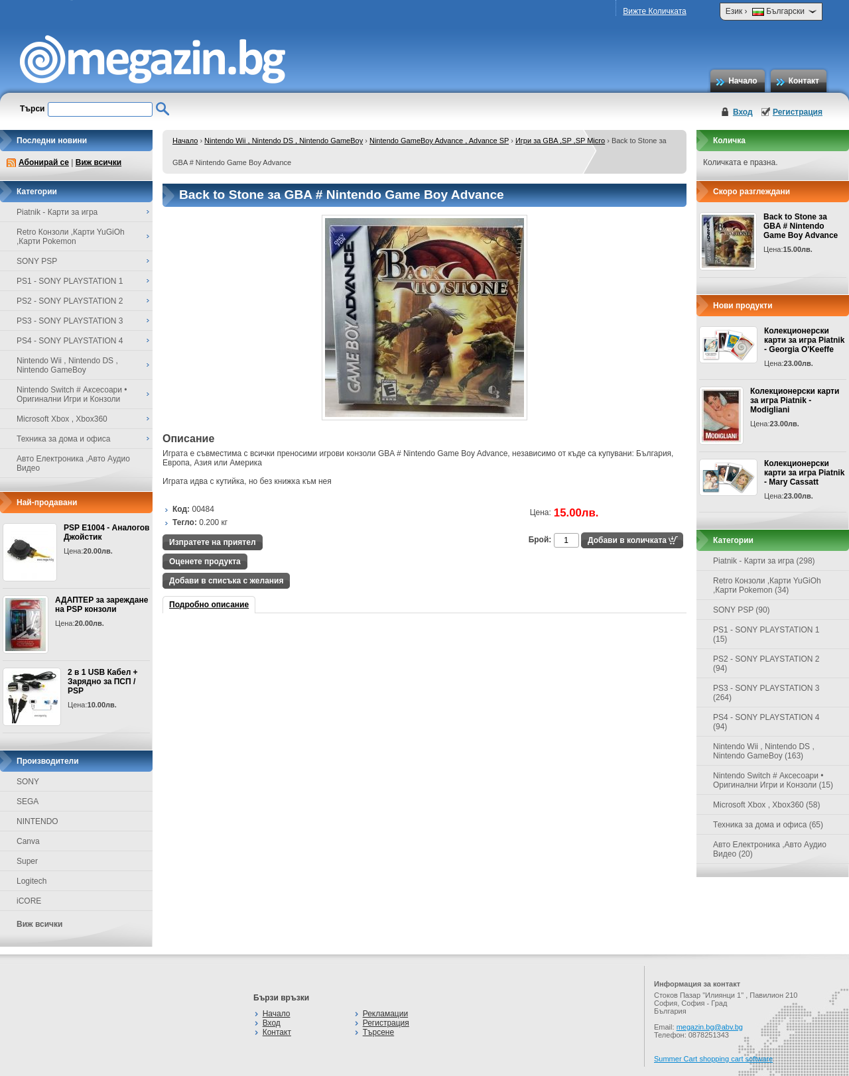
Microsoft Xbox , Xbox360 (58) (766, 804)
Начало (742, 81)
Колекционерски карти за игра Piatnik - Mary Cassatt (804, 473)
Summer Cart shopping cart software (713, 1059)
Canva (28, 841)
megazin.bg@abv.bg (710, 1027)
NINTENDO (37, 821)
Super (27, 861)
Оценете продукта (205, 561)
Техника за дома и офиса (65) (768, 824)
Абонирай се (44, 162)
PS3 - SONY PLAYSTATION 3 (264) (766, 693)
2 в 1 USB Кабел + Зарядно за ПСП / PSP (103, 681)
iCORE (29, 901)
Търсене (378, 1032)
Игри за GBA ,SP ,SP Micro (560, 141)
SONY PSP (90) (741, 610)
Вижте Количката (654, 11)
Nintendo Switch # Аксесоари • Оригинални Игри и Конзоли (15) (773, 780)
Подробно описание (209, 604)
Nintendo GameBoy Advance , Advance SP (439, 141)
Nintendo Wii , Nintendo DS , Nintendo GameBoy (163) (764, 751)
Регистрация (797, 112)
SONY (28, 781)
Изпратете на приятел (212, 542)
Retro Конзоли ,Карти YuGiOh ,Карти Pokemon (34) (767, 585)
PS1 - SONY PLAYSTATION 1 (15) (766, 634)
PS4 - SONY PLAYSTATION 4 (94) (766, 722)
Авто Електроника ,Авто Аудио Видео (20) (769, 849)
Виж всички (98, 162)
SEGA (27, 801)
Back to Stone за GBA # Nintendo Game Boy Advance (800, 226)
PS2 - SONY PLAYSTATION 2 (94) (766, 663)
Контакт (804, 81)
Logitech (31, 881)
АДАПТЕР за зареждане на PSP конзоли (101, 604)
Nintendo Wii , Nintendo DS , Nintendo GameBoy (283, 141)
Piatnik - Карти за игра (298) (764, 561)
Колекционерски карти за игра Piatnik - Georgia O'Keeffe (804, 340)
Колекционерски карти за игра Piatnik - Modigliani (794, 400)
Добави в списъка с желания (226, 580)
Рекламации (385, 1013)
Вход (743, 112)
